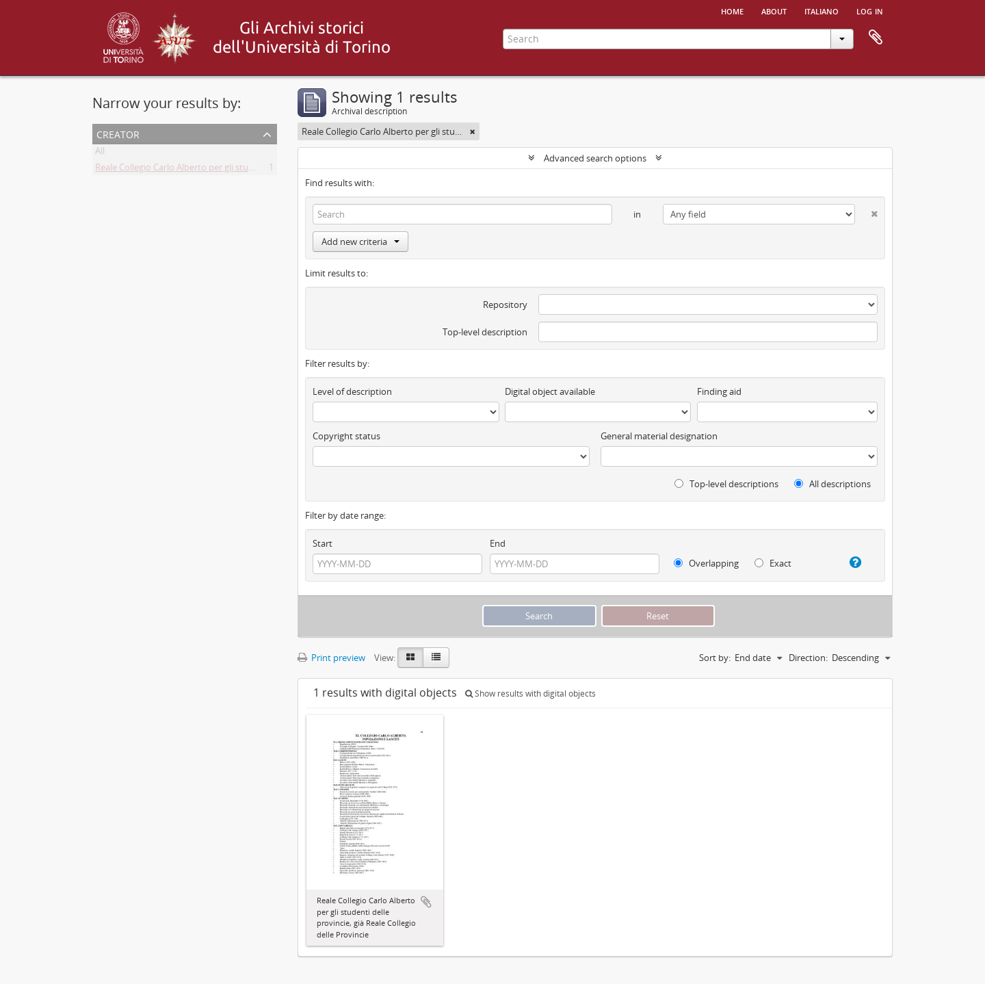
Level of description (352, 391)
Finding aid (719, 391)
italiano (821, 10)
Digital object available (550, 391)
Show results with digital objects (530, 693)
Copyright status (346, 436)
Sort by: (715, 657)
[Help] (850, 562)
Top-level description (485, 332)
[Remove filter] (472, 131)
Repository (505, 304)
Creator (118, 133)
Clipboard (875, 38)
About (774, 10)
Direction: (808, 657)
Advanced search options (595, 158)
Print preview (331, 657)
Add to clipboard (426, 902)
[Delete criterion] (866, 211)
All (100, 153)
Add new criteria (360, 241)
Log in (869, 10)
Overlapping (706, 563)
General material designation (659, 436)
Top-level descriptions (726, 484)
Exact (772, 563)
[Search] (462, 214)
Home (732, 10)
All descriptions (832, 484)
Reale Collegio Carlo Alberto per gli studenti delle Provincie (212, 170)
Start (322, 543)
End (497, 543)
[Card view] (410, 657)
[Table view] (436, 657)
